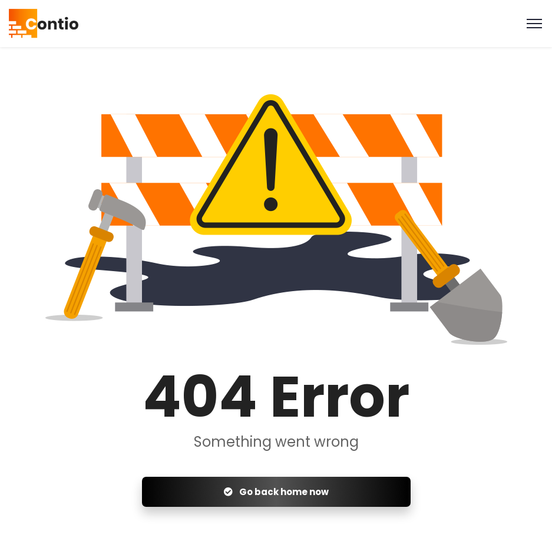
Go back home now (276, 492)
